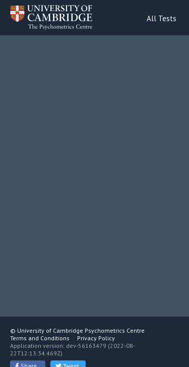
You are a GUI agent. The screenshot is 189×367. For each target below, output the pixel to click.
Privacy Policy (96, 338)
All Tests (161, 18)
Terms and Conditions (40, 338)
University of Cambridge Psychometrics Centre (81, 330)
